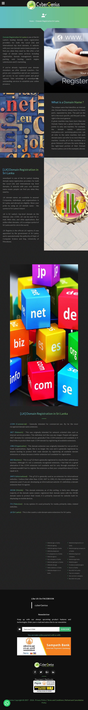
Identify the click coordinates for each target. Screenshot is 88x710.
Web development (53, 551)
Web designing (51, 545)
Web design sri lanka (53, 543)
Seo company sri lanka (54, 559)
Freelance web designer (76, 565)
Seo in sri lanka (73, 567)
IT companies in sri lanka (54, 554)
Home (31, 21)
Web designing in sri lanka (55, 562)
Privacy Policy (40, 700)
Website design (52, 565)
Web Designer (73, 562)
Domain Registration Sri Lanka (15, 37)
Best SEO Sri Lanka (74, 570)
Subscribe (65, 629)
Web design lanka (74, 559)
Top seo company (74, 573)
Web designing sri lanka (54, 548)
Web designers (52, 556)
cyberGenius (41, 605)
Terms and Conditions (55, 700)
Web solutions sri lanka (54, 567)
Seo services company (76, 576)
